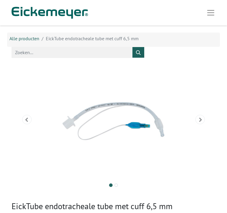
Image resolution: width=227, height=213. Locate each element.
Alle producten (24, 38)
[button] (27, 119)
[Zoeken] (138, 52)
